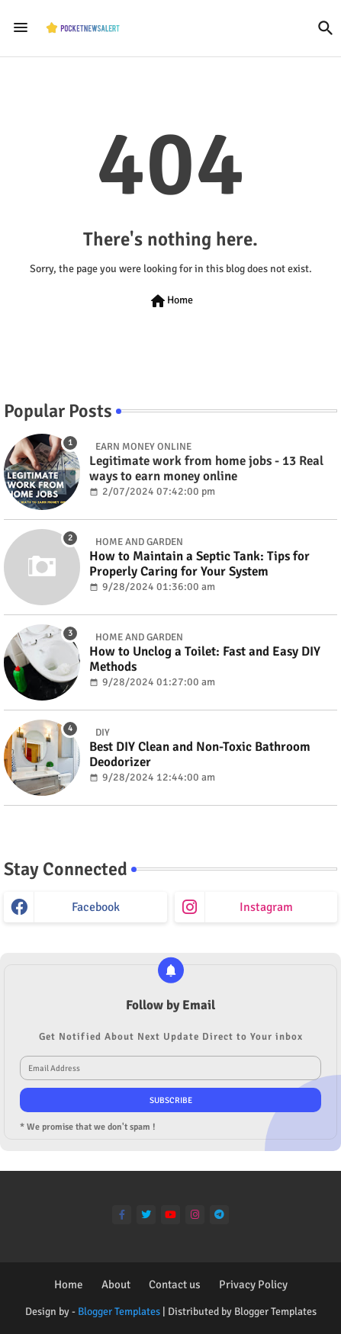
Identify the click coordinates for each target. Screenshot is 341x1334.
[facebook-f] (121, 1214)
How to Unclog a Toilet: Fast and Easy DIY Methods (204, 659)
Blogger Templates (119, 1311)
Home (171, 301)
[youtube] (170, 1214)
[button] (325, 28)
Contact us (175, 1284)
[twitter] (146, 1214)
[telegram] (219, 1214)
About (115, 1284)
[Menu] (20, 28)
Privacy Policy (253, 1284)
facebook (96, 907)
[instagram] (194, 1214)
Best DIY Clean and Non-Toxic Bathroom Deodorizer (199, 754)
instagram (266, 907)
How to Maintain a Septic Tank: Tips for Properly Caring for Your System (199, 564)
